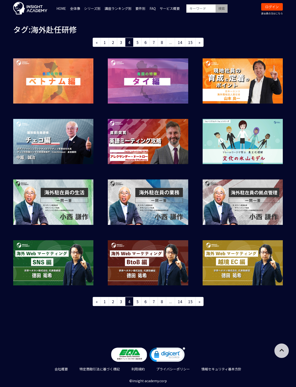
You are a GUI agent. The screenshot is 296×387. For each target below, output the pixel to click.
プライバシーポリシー (173, 369)
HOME (61, 8)
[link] (167, 355)
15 (190, 42)
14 (180, 42)
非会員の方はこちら (272, 13)
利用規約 (138, 369)
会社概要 (61, 369)
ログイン (272, 6)
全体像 (75, 8)
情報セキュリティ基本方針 (221, 369)
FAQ (153, 8)
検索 (221, 8)
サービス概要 (170, 8)
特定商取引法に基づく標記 (99, 369)
